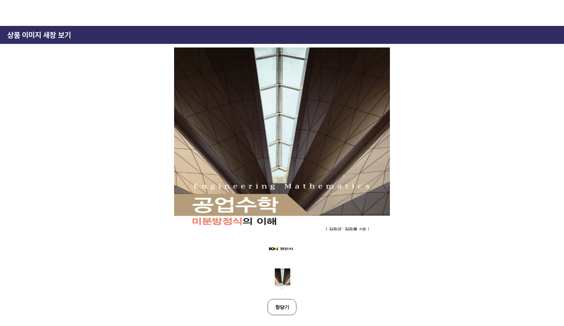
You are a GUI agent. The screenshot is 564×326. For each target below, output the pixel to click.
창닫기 (282, 307)
